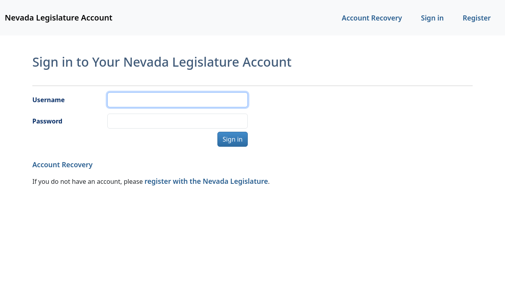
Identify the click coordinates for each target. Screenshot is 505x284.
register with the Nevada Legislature (206, 181)
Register (477, 17)
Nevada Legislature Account (58, 17)
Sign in (432, 17)
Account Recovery (372, 17)
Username (48, 99)
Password (47, 121)
